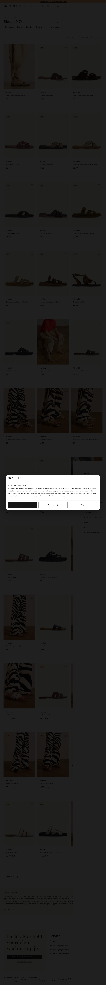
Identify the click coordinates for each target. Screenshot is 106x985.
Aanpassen (53, 505)
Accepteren (22, 505)
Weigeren (83, 505)
